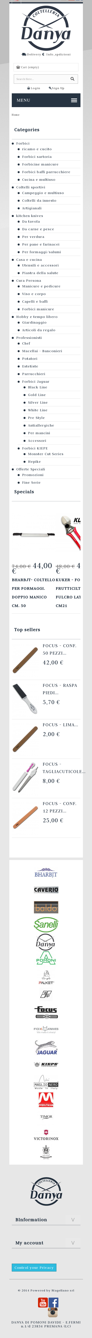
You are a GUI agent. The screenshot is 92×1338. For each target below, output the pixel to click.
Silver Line (38, 402)
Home (16, 114)
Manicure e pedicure (41, 286)
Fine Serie (31, 482)
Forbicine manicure (40, 164)
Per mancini (39, 433)
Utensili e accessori (40, 265)
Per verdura (33, 236)
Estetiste (30, 366)
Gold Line (37, 395)
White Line (38, 410)
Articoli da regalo (38, 330)
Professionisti (29, 337)
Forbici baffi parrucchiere (46, 172)
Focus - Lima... (60, 724)
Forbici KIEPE (35, 448)
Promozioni (33, 475)
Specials (24, 492)
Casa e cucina (29, 259)
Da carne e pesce (38, 229)
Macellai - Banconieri (42, 351)
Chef (26, 343)
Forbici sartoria (37, 156)
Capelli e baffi (35, 301)
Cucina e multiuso (38, 179)
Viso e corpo (34, 294)
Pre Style (36, 417)
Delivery (34, 54)
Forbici (23, 143)
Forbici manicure (38, 309)
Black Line (37, 387)
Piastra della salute (40, 273)
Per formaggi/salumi (41, 252)
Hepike (34, 461)
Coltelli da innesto (39, 200)
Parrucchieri (33, 374)
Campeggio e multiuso (43, 193)
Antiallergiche (41, 425)
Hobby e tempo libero (37, 316)
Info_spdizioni (58, 54)
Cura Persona (28, 280)
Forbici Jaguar (36, 381)
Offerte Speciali (30, 469)
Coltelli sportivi (30, 187)
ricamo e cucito (37, 149)
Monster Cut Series (46, 454)
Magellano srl (63, 1290)
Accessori (37, 440)
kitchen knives (29, 216)
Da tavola (31, 221)
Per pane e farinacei (41, 244)
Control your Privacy (34, 1267)
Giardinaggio (34, 322)
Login (35, 88)
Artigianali (32, 208)
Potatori (30, 358)
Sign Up (58, 88)
